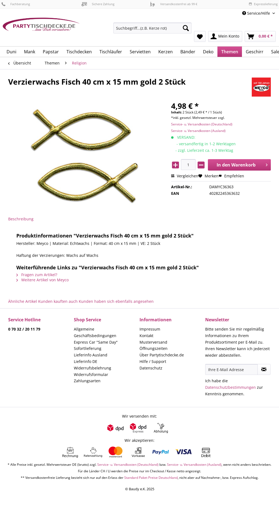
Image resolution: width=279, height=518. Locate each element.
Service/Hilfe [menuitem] (256, 13)
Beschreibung (21, 218)
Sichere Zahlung (97, 4)
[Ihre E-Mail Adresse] (231, 369)
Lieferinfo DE (85, 361)
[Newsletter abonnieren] (264, 369)
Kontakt (146, 335)
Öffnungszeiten (154, 348)
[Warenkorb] (260, 36)
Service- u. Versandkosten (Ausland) (198, 130)
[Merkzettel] (200, 36)
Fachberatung (15, 4)
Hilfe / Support (153, 361)
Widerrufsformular (91, 374)
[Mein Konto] (225, 36)
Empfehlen (231, 175)
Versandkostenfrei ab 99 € (173, 4)
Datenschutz (151, 368)
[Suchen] (186, 28)
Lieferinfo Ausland (90, 354)
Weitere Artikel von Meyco (42, 279)
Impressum (150, 329)
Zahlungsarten (87, 380)
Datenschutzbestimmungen (230, 387)
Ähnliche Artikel (22, 301)
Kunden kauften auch (58, 301)
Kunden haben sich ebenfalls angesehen (116, 301)
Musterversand (153, 342)
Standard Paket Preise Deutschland (151, 477)
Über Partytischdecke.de (162, 354)
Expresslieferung (263, 4)
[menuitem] (152, 31)
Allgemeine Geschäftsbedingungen (95, 332)
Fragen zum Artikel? (36, 274)
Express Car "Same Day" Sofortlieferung (96, 345)
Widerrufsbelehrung (92, 368)
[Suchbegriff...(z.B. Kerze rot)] (152, 28)
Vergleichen (184, 175)
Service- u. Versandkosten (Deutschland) (201, 124)
